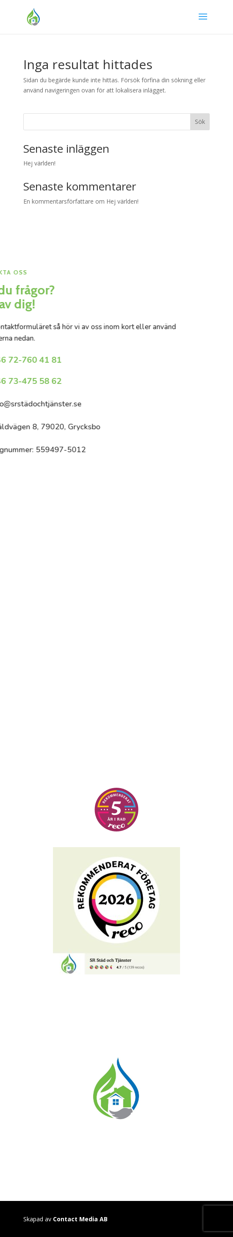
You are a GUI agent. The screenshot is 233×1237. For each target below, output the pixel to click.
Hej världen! (39, 163)
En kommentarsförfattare (58, 201)
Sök (200, 122)
